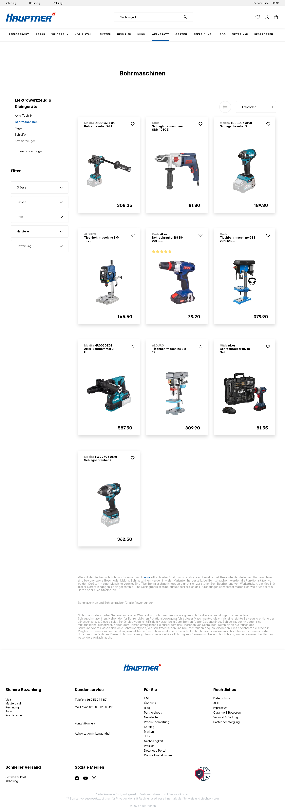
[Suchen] (187, 17)
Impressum (220, 707)
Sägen (19, 128)
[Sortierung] (256, 107)
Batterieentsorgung (226, 722)
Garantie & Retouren (227, 712)
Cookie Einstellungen (158, 755)
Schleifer (21, 134)
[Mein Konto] (266, 17)
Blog (147, 707)
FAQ (146, 698)
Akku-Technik (23, 115)
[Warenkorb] (274, 17)
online (146, 577)
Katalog (149, 726)
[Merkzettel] (257, 17)
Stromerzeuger (25, 141)
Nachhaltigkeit (153, 741)
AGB (216, 703)
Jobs (147, 736)
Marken (149, 731)
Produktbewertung (156, 722)
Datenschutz (221, 698)
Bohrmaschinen (26, 122)
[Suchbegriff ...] (147, 17)
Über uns (150, 703)
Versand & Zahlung (225, 717)
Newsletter (151, 717)
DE (277, 2)
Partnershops (153, 712)
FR (273, 2)
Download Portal (155, 750)
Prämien (149, 745)
